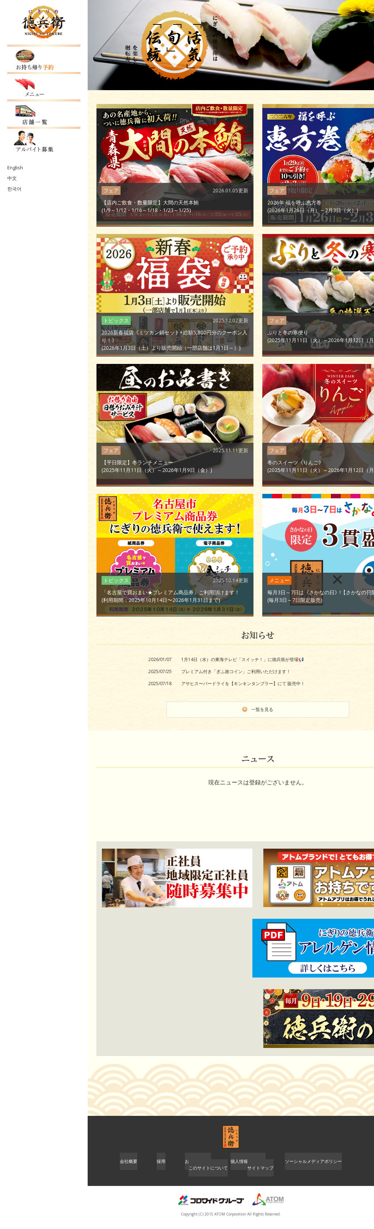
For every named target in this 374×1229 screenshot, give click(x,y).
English (14, 153)
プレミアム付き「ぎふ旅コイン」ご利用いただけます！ (236, 671)
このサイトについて (208, 1175)
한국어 (13, 173)
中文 (11, 163)
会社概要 (128, 1167)
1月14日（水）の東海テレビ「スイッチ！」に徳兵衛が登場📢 (242, 659)
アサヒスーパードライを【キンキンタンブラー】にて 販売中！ (243, 683)
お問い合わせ (198, 1167)
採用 (161, 1167)
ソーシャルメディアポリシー (313, 1167)
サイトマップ (260, 1175)
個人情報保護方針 (248, 1167)
